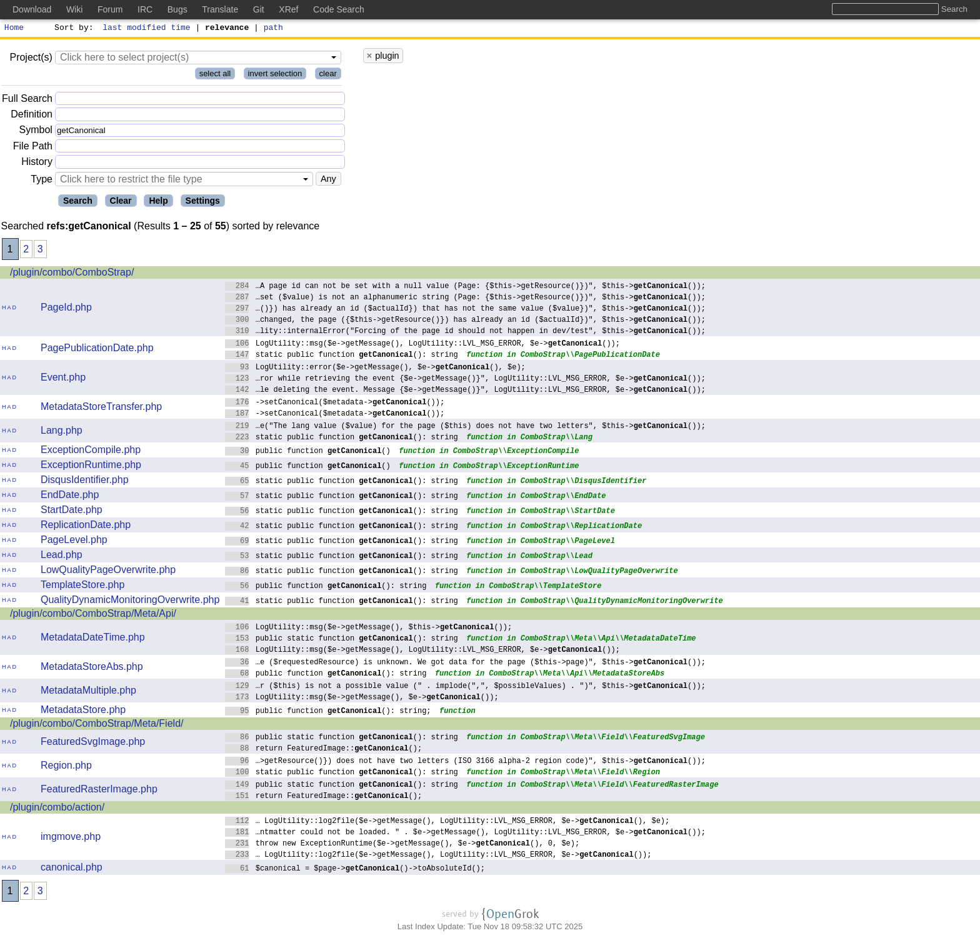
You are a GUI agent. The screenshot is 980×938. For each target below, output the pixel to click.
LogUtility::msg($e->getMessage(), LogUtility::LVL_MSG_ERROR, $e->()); (422, 344)
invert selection (275, 75)
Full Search (27, 100)
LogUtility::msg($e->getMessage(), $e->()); (362, 698)
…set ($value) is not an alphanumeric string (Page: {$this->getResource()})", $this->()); (465, 298)
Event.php (63, 379)
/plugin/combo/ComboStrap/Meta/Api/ (93, 615)
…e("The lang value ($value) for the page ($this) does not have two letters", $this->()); (465, 427)
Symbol (35, 132)
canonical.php (71, 869)
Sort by (72, 28)
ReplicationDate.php (86, 526)
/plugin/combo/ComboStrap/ (72, 274)
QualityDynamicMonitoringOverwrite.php (130, 601)
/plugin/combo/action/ (57, 809)
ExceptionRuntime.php (91, 466)
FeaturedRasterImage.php (99, 791)
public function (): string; (328, 712)
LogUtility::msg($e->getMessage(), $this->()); (368, 628)
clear (328, 75)
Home (14, 28)
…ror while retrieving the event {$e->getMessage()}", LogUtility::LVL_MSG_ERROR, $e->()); (465, 379)
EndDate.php (70, 496)
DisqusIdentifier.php (85, 481)
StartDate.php (71, 511)
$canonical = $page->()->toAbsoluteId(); (355, 869)
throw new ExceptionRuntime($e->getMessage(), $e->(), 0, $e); (402, 844)
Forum (110, 9)
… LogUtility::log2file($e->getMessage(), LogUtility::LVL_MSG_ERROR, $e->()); (438, 856)
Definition (31, 116)
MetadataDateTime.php (93, 639)
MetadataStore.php (83, 711)
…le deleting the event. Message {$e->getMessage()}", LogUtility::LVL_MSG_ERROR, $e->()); (465, 391)
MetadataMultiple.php (88, 692)
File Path (32, 147)
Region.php (66, 767)
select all (215, 75)
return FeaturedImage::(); (323, 749)
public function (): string (326, 587)
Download (31, 9)
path (273, 28)
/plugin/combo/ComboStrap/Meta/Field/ (96, 725)
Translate (220, 9)
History (36, 163)
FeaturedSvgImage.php (93, 743)
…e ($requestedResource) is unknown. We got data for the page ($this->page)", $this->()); (465, 663)
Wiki (74, 9)
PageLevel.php (74, 541)
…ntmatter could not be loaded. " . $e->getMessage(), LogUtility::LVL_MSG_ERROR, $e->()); (465, 833)
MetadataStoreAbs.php (92, 668)
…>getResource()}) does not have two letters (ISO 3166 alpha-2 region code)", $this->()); (465, 762)
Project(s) (30, 59)
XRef (288, 9)
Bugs (178, 9)
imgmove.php (71, 838)
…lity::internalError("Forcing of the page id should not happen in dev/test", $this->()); (465, 332)
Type (41, 181)
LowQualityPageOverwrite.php (108, 571)
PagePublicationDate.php (97, 349)
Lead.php (61, 556)
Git (258, 9)
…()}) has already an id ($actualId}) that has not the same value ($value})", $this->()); (465, 309)
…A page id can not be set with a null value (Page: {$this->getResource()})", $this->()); (465, 287)
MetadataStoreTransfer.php (101, 408)
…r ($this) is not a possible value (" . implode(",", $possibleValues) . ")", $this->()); (465, 687)
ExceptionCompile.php (91, 451)
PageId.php (66, 309)
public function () (308, 452)
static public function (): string (341, 356)
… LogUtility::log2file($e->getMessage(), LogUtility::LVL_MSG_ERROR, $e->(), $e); (447, 822)
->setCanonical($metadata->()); (334, 403)
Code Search (338, 9)
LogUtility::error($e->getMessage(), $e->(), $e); (375, 368)
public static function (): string (341, 639)
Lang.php (61, 432)
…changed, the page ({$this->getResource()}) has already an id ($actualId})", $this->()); (465, 321)
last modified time (147, 28)
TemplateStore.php (82, 586)
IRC (145, 9)
